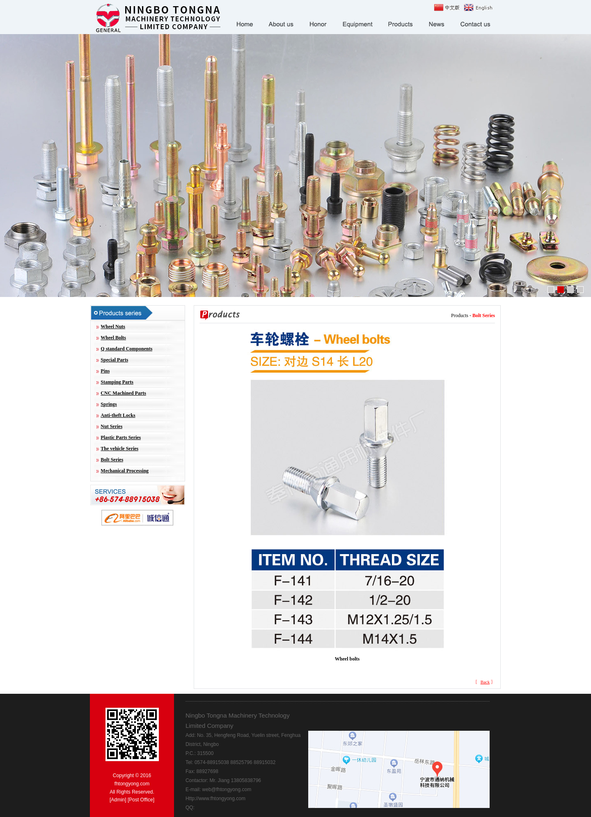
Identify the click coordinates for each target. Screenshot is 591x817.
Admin (118, 800)
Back (485, 681)
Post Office (141, 800)
